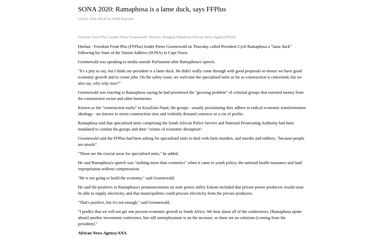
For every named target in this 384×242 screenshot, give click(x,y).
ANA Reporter (123, 19)
